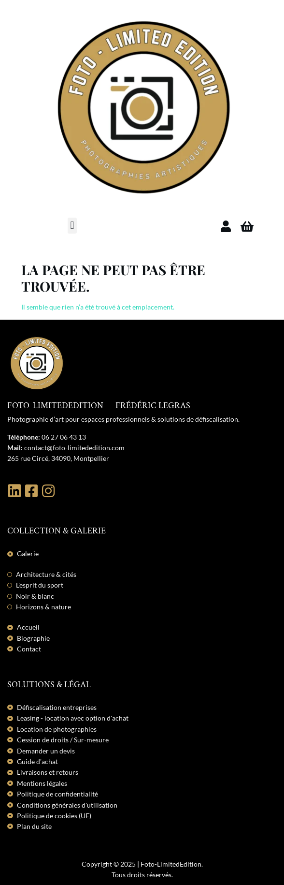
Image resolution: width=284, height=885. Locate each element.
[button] (72, 226)
